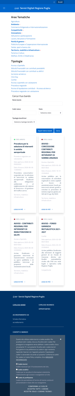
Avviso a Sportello (18, 65)
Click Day (14, 77)
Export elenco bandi (45, 130)
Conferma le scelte (38, 386)
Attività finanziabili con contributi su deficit (27, 71)
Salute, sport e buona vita (20, 47)
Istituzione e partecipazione (21, 35)
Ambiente (15, 24)
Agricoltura (15, 21)
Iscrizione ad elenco (18, 74)
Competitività (16, 30)
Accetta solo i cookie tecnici (38, 391)
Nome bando (16, 100)
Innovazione (16, 33)
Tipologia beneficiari (19, 118)
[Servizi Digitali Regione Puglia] (33, 8)
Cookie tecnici (22, 364)
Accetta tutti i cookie (37, 389)
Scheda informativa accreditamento (19, 321)
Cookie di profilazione (25, 377)
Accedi (60, 2)
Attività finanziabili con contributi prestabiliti (28, 68)
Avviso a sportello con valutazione (24, 82)
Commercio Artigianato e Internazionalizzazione (29, 27)
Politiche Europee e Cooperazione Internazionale (29, 44)
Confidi (13, 79)
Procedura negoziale (19, 85)
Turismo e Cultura (17, 53)
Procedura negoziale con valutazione (25, 91)
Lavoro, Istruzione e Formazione (23, 38)
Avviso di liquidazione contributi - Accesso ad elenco (31, 88)
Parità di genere (17, 41)
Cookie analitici (23, 369)
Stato (41, 109)
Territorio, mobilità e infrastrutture (25, 50)
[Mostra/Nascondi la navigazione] (4, 8)
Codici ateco (16, 109)
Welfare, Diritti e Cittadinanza (22, 55)
